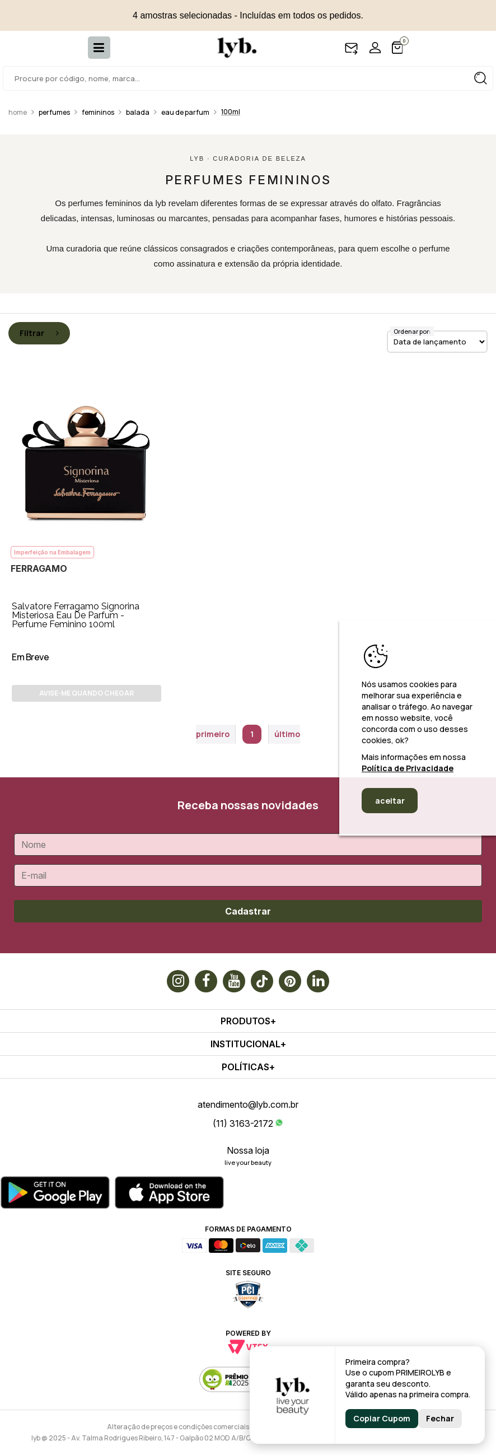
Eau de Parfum (185, 112)
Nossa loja (248, 1150)
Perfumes (54, 112)
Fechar (440, 1418)
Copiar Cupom (381, 1418)
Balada (137, 112)
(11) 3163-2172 (243, 1123)
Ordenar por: (412, 331)
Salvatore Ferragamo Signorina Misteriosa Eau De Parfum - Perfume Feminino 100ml (75, 615)
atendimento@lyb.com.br (248, 1104)
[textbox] (248, 78)
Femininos (98, 112)
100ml (230, 111)
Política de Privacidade (407, 768)
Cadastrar (248, 911)
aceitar (390, 800)
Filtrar (39, 333)
